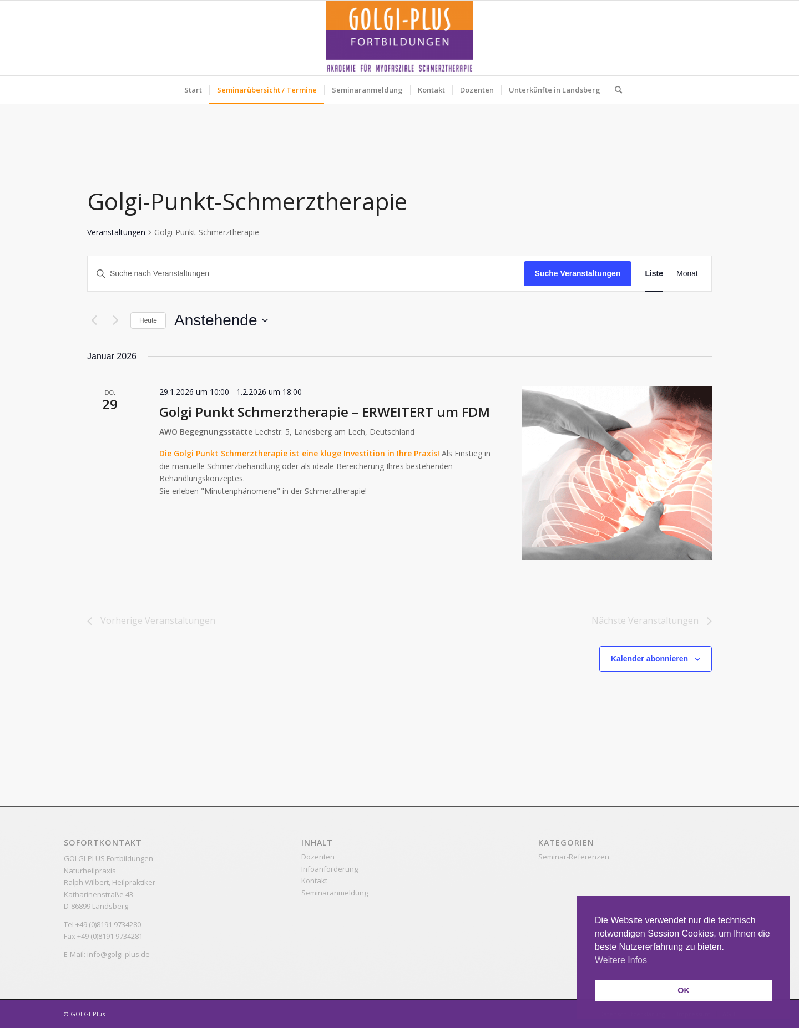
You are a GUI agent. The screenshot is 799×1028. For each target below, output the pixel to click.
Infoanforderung (329, 869)
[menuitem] (193, 90)
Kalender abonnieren (649, 658)
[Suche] (615, 90)
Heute (148, 320)
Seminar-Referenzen (573, 857)
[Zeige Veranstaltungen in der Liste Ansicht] (654, 273)
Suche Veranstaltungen (578, 273)
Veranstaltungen (116, 232)
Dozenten (318, 857)
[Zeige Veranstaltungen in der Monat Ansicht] (687, 273)
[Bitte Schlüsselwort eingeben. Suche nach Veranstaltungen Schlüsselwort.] (306, 273)
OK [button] (683, 990)
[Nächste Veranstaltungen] (115, 320)
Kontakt (314, 880)
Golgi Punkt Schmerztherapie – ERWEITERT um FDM (324, 412)
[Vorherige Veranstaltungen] (93, 320)
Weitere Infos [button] (621, 960)
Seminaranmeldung (334, 893)
